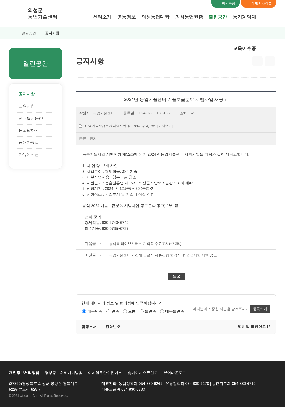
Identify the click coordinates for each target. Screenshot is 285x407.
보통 (132, 311)
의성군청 (228, 3)
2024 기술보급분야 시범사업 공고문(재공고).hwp (120, 126)
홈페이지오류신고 (143, 373)
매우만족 (94, 311)
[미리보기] (165, 126)
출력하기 (270, 61)
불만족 (150, 311)
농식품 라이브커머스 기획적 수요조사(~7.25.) (128, 243)
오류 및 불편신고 (251, 326)
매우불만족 (174, 311)
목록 (176, 276)
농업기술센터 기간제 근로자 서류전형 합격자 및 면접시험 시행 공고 (146, 255)
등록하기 (260, 309)
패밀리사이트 (262, 3)
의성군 (42, 14)
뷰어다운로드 (174, 373)
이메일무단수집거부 (105, 373)
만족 (115, 311)
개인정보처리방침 (24, 373)
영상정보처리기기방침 (64, 373)
